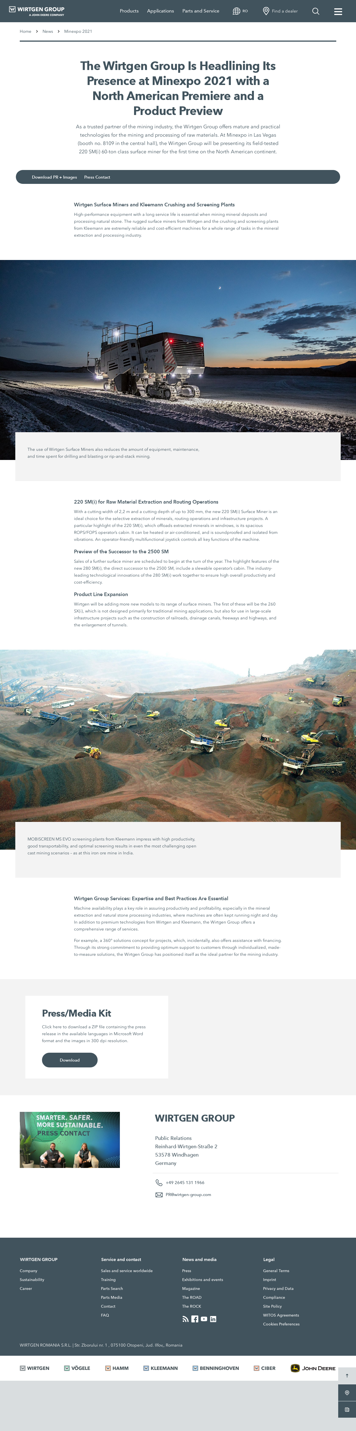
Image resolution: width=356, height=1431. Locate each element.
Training (108, 1279)
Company (28, 1270)
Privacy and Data (278, 1288)
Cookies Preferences (281, 1324)
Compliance (274, 1297)
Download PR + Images (54, 177)
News (48, 31)
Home (25, 31)
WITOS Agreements (281, 1315)
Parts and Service (200, 11)
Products (129, 11)
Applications (160, 11)
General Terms (276, 1270)
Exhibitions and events (202, 1279)
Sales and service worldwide (127, 1270)
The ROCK (191, 1306)
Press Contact (97, 177)
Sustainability (32, 1279)
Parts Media (111, 1297)
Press (186, 1270)
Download (70, 1060)
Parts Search (112, 1288)
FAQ (105, 1315)
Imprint (269, 1279)
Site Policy (272, 1306)
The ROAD (192, 1297)
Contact (108, 1306)
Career (26, 1288)
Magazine (191, 1288)
